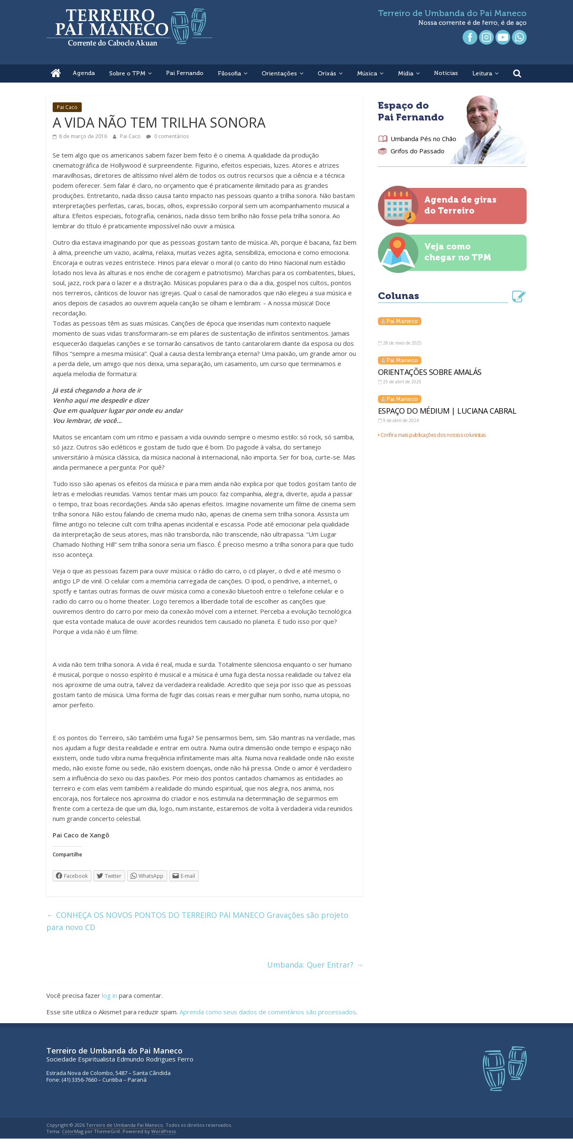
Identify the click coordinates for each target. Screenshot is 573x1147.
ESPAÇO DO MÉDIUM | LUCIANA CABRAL (447, 411)
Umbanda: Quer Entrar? (315, 965)
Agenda (83, 73)
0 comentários (167, 136)
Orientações (279, 73)
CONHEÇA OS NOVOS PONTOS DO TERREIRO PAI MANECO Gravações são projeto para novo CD (197, 921)
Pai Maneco (402, 321)
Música (367, 73)
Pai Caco (67, 107)
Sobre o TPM (127, 73)
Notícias (446, 73)
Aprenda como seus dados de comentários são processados (267, 1012)
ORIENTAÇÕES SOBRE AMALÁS (430, 372)
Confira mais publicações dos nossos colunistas (433, 434)
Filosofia (229, 73)
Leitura (482, 73)
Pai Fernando (184, 73)
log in (109, 995)
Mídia (405, 73)
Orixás (327, 73)
